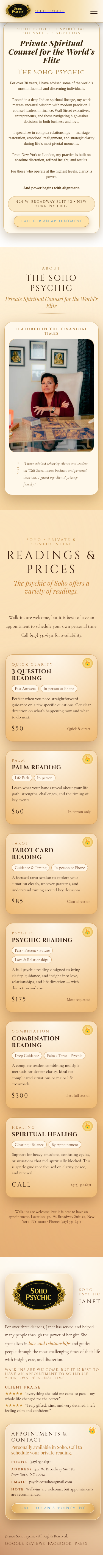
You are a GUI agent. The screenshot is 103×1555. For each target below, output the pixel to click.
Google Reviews (25, 1544)
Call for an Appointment (53, 1508)
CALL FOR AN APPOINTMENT (51, 221)
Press (81, 1544)
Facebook (60, 1544)
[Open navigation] (94, 11)
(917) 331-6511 (40, 1461)
